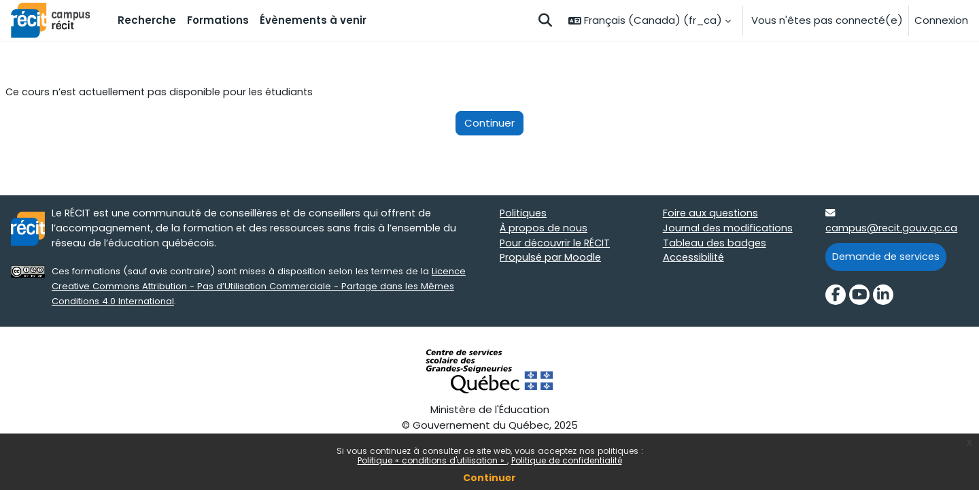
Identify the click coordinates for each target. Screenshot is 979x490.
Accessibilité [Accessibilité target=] (694, 260)
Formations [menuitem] (218, 20)
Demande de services (887, 258)
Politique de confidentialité (566, 460)
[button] (545, 20)
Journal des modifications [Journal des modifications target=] (728, 230)
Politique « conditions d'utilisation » (432, 460)
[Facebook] (835, 297)
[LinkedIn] (883, 297)
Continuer (489, 478)
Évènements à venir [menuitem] (313, 20)
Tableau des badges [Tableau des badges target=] (715, 245)
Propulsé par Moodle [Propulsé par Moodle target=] (551, 260)
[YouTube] (859, 297)
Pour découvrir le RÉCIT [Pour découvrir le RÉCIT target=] (556, 245)
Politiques (524, 214)
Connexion (941, 20)
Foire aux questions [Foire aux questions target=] (711, 214)
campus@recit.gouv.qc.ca (892, 230)
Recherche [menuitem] (147, 20)
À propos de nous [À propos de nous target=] (544, 230)
